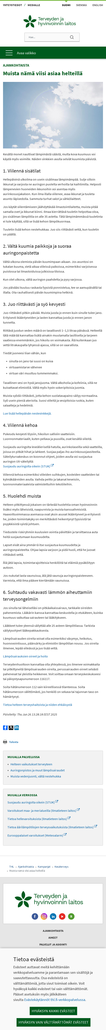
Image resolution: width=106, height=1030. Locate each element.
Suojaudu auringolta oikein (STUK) (28, 466)
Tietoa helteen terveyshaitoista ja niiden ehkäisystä (38, 705)
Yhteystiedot (12, 5)
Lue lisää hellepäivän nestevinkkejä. (27, 413)
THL (11, 866)
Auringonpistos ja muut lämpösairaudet (37, 770)
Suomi (66, 5)
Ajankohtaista (26, 866)
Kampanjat (44, 866)
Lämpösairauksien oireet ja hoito (25, 656)
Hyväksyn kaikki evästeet (53, 1011)
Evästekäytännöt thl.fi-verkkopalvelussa (54, 999)
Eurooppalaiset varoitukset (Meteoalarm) (37, 835)
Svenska (81, 5)
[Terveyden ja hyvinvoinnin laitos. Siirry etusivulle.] (53, 899)
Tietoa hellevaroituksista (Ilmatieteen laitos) (38, 819)
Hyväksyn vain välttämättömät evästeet (53, 1022)
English (97, 5)
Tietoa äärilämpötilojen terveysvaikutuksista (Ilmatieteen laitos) (52, 827)
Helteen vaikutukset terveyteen (31, 764)
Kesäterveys (61, 866)
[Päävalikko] (53, 53)
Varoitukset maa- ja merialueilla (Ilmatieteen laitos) (43, 811)
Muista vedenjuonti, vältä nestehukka (35, 776)
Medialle (34, 5)
